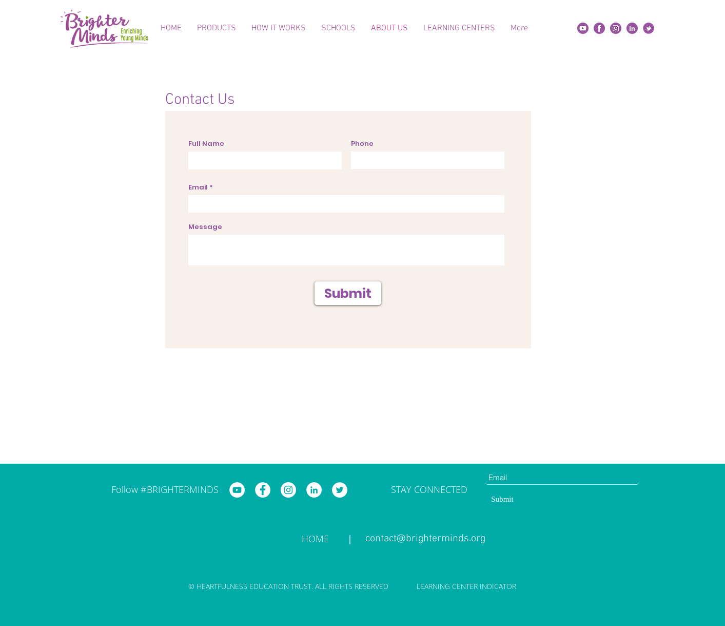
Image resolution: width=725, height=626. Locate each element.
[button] (216, 28)
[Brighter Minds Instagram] (288, 490)
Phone (362, 143)
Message (205, 226)
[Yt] (583, 28)
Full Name (206, 143)
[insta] (615, 28)
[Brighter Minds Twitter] (339, 490)
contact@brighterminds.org (425, 539)
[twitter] (648, 28)
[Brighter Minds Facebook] (262, 490)
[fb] (599, 28)
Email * (200, 187)
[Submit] (348, 293)
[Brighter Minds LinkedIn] (314, 490)
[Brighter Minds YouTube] (237, 490)
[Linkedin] (632, 28)
